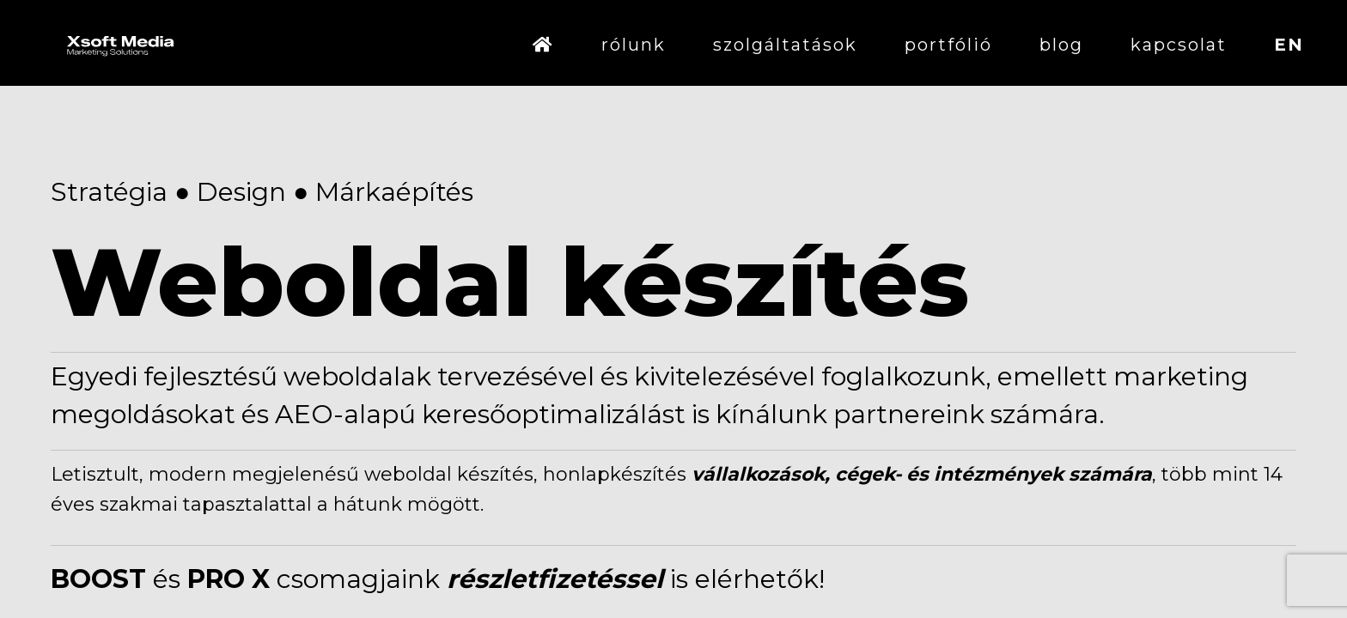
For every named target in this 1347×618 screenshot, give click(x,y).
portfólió (948, 44)
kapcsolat (1179, 44)
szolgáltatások (785, 44)
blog (1061, 44)
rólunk (633, 44)
